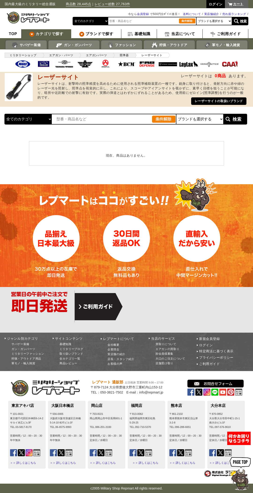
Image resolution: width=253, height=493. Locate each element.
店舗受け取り (164, 363)
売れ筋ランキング (234, 14)
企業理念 (113, 349)
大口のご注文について (170, 358)
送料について (192, 14)
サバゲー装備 (26, 45)
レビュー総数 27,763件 (112, 4)
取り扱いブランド (71, 353)
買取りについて (166, 344)
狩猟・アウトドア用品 (26, 358)
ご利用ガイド (209, 364)
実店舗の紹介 (116, 354)
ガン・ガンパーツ (74, 45)
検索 (243, 21)
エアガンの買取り (167, 349)
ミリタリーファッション (27, 353)
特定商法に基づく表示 (216, 351)
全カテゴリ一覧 (70, 358)
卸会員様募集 (164, 353)
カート (238, 4)
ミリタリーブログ (71, 349)
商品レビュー (68, 363)
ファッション (121, 45)
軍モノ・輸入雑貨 (222, 45)
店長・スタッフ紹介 (121, 359)
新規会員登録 (209, 339)
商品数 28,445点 (78, 4)
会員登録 (143, 14)
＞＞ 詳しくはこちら (23, 462)
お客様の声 (115, 363)
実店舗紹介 (211, 14)
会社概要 (113, 344)
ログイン (206, 345)
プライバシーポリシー (216, 357)
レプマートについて (118, 339)
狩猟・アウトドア (169, 45)
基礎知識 (65, 344)
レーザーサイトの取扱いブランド (219, 101)
